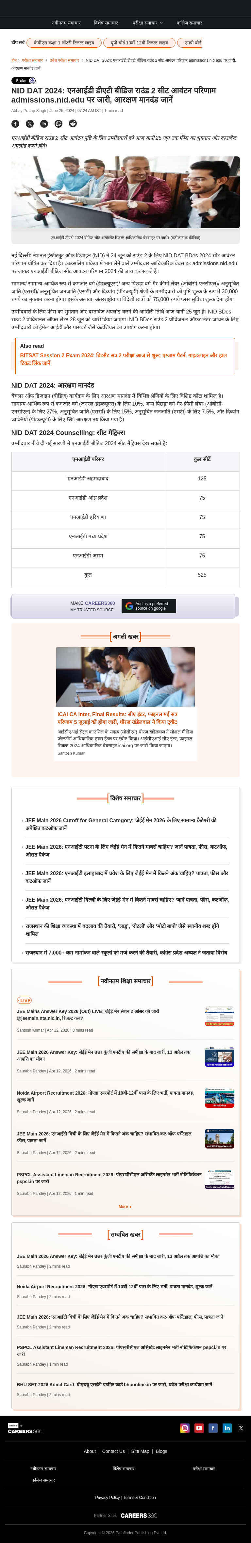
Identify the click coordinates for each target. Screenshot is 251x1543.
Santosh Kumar (71, 753)
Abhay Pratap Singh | (30, 110)
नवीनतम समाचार (66, 22)
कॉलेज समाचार (189, 22)
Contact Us (113, 1451)
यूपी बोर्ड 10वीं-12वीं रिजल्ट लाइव (139, 42)
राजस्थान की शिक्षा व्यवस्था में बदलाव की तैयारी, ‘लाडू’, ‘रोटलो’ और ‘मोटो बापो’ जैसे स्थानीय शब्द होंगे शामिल (122, 930)
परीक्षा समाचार (148, 22)
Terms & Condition (139, 1497)
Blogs (161, 1451)
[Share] (15, 124)
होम (14, 60)
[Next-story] (125, 681)
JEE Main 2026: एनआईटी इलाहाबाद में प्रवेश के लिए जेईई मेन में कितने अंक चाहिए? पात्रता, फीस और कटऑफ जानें (126, 877)
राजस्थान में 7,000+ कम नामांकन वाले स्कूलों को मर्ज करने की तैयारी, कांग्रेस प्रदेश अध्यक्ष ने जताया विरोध (126, 953)
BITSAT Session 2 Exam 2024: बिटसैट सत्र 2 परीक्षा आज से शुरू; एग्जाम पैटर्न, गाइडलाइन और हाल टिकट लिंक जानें (123, 359)
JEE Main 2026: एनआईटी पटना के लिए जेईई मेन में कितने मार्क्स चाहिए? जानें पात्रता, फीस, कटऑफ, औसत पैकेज (126, 851)
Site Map (140, 1451)
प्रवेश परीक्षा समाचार (64, 60)
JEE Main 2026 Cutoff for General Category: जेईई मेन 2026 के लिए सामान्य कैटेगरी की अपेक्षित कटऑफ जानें (121, 824)
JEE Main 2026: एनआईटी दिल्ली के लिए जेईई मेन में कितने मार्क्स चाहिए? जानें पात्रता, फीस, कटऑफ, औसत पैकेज (127, 903)
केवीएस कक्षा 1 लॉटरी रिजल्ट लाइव (64, 42)
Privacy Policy (107, 1497)
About (90, 1451)
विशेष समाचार (106, 22)
